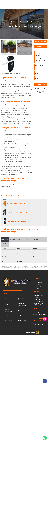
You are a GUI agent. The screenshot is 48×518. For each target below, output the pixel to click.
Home (6, 299)
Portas (10, 4)
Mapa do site (22, 320)
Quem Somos (5, 4)
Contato (20, 316)
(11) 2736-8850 (40, 89)
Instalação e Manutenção (18, 4)
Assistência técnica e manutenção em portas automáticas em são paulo (41, 60)
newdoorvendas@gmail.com (39, 313)
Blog (33, 4)
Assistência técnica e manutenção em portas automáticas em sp (40, 67)
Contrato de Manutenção (27, 4)
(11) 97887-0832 (41, 92)
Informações (38, 46)
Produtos (40, 4)
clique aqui (20, 185)
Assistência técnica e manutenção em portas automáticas (40, 53)
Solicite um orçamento (40, 41)
